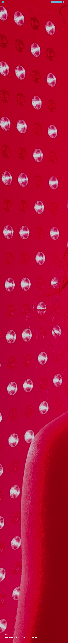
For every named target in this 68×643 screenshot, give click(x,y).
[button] (64, 2)
